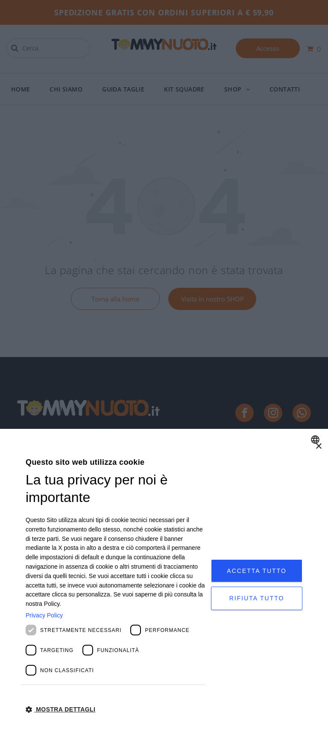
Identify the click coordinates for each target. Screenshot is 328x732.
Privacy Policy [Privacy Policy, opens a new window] (44, 615)
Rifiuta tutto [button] (256, 598)
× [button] (318, 446)
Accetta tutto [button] (257, 570)
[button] (115, 709)
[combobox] (316, 439)
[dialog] (164, 580)
